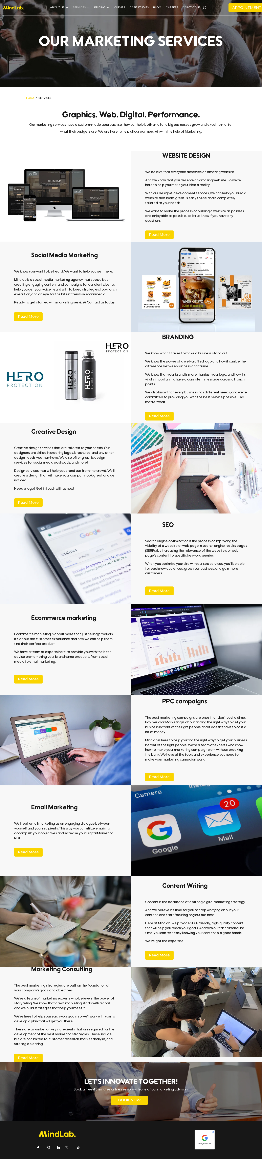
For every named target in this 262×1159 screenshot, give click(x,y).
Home (30, 98)
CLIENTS (119, 7)
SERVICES (79, 7)
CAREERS (172, 7)
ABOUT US (57, 7)
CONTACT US (191, 7)
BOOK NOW (129, 1100)
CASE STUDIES (139, 7)
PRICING (100, 7)
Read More (159, 234)
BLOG (157, 7)
